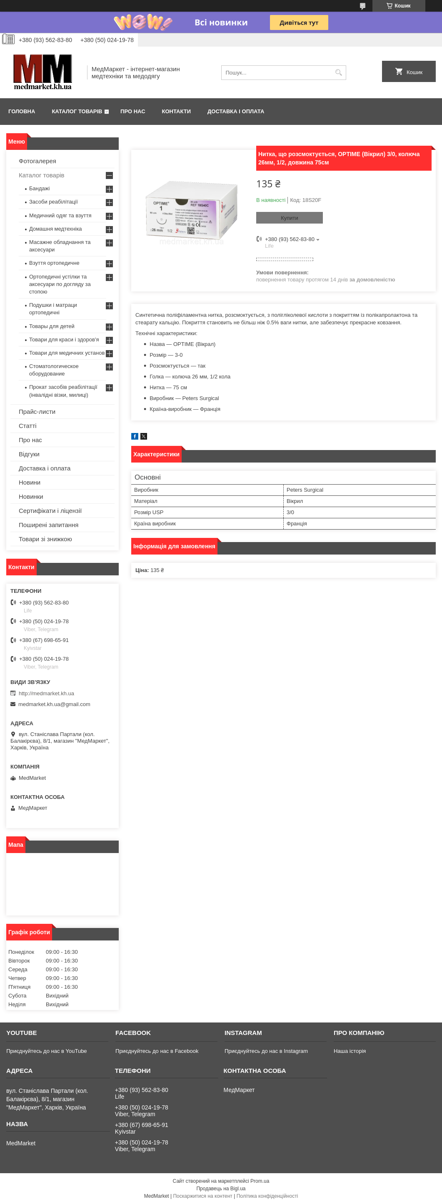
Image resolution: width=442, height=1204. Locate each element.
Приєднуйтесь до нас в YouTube (46, 1051)
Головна (21, 111)
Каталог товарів (77, 111)
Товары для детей (52, 326)
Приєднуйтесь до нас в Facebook (156, 1051)
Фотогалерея (37, 160)
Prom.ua (259, 1181)
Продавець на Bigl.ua (220, 1189)
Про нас (132, 111)
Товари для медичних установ (67, 353)
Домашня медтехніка (55, 229)
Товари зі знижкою (45, 538)
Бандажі (39, 188)
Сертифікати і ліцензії (50, 510)
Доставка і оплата (235, 111)
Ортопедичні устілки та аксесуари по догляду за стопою (60, 284)
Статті (28, 425)
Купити (289, 218)
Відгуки (29, 454)
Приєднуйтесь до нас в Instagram (266, 1051)
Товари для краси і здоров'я (64, 339)
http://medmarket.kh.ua (46, 693)
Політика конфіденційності (267, 1196)
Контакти (176, 111)
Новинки (31, 496)
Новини (29, 482)
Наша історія (350, 1051)
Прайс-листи (37, 411)
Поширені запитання (48, 524)
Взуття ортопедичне (54, 263)
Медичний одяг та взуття (60, 215)
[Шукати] (339, 72)
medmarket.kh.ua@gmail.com (54, 704)
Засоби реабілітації (53, 202)
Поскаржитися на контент (202, 1196)
